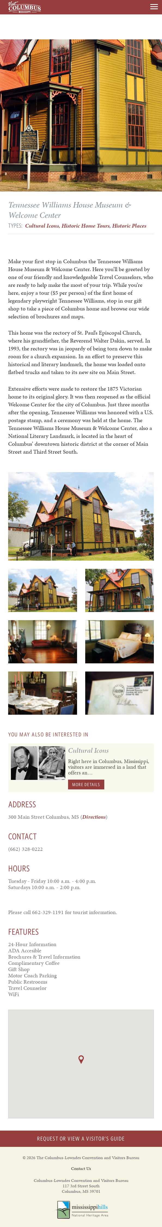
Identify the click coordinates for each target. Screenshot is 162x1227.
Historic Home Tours (85, 226)
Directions (94, 817)
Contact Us (81, 1168)
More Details (86, 784)
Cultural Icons (42, 226)
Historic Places (129, 226)
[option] (81, 516)
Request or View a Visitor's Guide (81, 1138)
